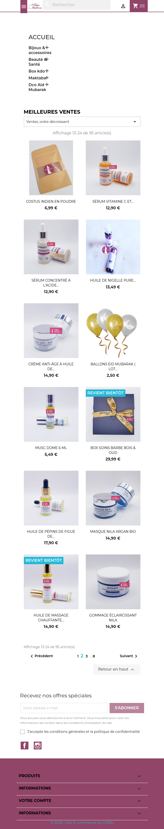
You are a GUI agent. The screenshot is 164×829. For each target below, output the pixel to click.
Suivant (129, 656)
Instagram (38, 745)
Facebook (24, 745)
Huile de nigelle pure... (113, 280)
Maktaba (37, 78)
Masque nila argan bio (113, 531)
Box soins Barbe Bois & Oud (112, 450)
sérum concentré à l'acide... (51, 282)
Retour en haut (116, 669)
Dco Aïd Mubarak (37, 87)
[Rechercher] (77, 5)
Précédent (41, 656)
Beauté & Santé (38, 62)
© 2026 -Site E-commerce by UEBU (82, 822)
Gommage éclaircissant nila (113, 617)
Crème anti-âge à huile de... (51, 366)
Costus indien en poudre (51, 201)
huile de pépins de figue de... (51, 534)
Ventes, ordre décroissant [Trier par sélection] (82, 122)
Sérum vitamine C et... (112, 201)
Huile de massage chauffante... (51, 617)
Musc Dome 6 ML (51, 448)
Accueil (42, 37)
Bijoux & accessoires (40, 50)
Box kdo (37, 71)
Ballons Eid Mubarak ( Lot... (113, 366)
